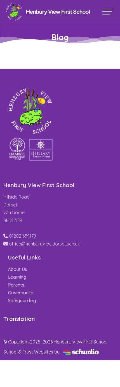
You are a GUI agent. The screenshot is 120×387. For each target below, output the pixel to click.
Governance (32, 292)
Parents (28, 285)
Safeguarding (34, 300)
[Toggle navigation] (108, 12)
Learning (29, 277)
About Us (29, 269)
